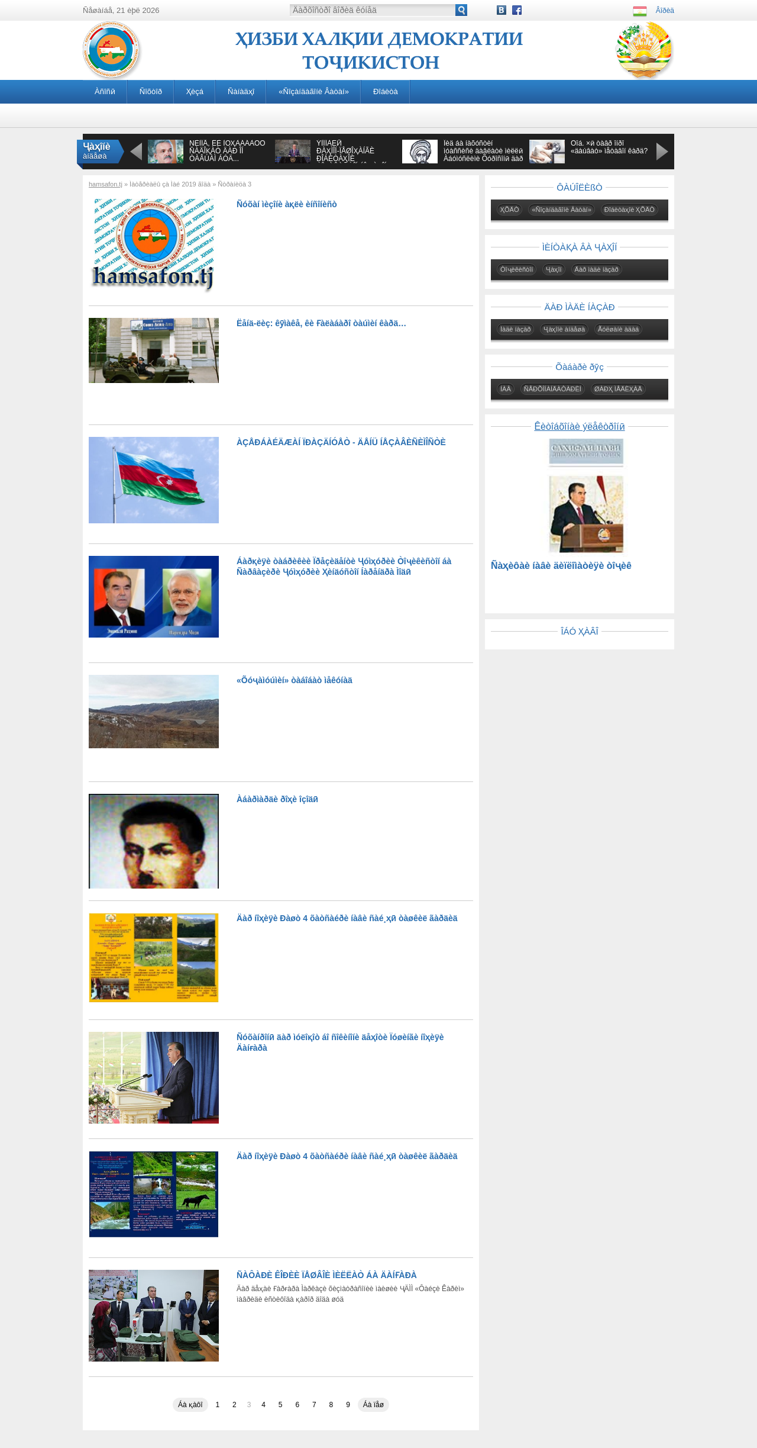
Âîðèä (665, 11)
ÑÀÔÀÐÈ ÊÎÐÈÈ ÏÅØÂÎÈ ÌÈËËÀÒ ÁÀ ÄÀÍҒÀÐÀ (327, 1275)
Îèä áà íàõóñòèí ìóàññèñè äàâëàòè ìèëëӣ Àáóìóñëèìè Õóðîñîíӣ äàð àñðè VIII (483, 154)
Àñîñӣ (105, 91)
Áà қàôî (190, 1405)
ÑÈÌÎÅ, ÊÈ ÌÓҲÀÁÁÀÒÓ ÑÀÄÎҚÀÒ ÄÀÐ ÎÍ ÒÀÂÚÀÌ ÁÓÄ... (227, 151)
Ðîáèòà (385, 91)
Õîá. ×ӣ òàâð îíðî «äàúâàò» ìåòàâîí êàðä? (609, 147)
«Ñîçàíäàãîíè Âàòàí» (314, 91)
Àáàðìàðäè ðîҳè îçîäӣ (277, 799)
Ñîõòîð (151, 91)
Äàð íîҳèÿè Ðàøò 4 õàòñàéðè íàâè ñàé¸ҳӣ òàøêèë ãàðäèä (347, 918)
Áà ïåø (373, 1405)
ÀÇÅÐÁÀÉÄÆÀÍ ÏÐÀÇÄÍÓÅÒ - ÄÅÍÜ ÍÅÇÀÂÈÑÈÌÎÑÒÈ (341, 442)
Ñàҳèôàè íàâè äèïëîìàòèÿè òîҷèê (561, 566)
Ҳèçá (194, 91)
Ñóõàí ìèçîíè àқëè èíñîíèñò (287, 204)
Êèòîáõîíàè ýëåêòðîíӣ (579, 426)
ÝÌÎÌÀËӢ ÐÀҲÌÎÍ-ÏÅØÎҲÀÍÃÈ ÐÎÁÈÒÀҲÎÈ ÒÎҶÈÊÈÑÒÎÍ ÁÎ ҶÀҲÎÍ (351, 154)
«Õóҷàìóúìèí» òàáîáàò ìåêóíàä (294, 680)
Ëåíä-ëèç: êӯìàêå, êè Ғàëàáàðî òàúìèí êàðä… (321, 323)
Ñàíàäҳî (241, 91)
